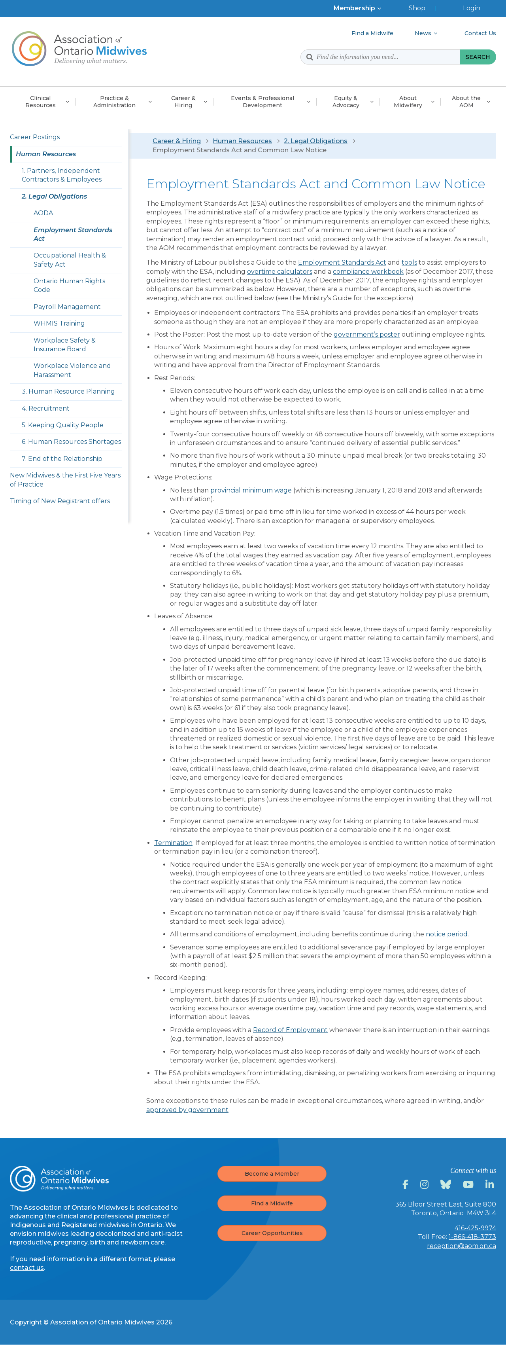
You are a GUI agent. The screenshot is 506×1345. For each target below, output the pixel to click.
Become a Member (272, 1173)
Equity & (345, 102)
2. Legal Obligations (315, 141)
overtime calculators (279, 271)
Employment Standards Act (342, 262)
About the (466, 102)
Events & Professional (262, 102)
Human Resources (242, 141)
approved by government (187, 1110)
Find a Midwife (272, 1203)
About (408, 102)
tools (409, 262)
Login (471, 8)
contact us (27, 1267)
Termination (173, 843)
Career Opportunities (272, 1233)
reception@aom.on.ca (461, 1246)
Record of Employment (290, 1030)
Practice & (114, 102)
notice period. (447, 934)
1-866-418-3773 (472, 1237)
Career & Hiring (177, 141)
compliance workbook (368, 271)
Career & (183, 102)
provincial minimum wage (251, 490)
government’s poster (367, 334)
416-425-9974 (475, 1228)
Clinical (40, 102)
